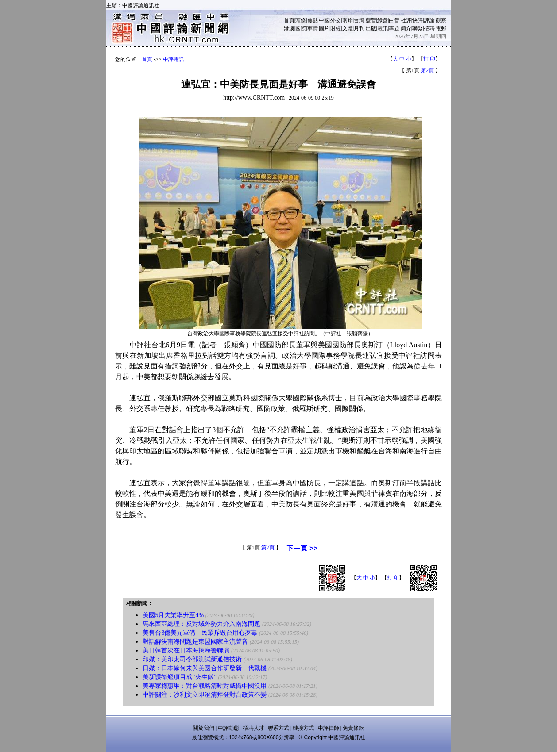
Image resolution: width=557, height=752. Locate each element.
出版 (371, 28)
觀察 (441, 20)
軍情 (312, 28)
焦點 (312, 20)
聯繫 (417, 28)
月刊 (359, 28)
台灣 (359, 20)
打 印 (429, 59)
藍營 (371, 20)
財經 (335, 28)
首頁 (289, 20)
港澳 (289, 28)
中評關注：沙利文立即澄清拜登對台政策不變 (205, 694)
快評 (417, 20)
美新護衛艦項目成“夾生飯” (179, 677)
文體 (347, 28)
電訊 (382, 28)
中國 (324, 20)
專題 (394, 28)
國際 (300, 28)
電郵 (441, 28)
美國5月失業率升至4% (173, 615)
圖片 (324, 28)
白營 (394, 20)
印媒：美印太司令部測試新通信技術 (192, 659)
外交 (335, 20)
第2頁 (427, 70)
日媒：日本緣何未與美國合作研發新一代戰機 (205, 668)
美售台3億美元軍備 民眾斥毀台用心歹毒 (200, 632)
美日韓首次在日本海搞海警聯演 (186, 650)
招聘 (429, 28)
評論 (429, 20)
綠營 (382, 20)
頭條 (300, 20)
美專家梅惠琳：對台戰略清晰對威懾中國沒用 (205, 686)
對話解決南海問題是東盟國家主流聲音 (195, 641)
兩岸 (347, 20)
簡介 (406, 28)
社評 (406, 20)
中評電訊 (173, 59)
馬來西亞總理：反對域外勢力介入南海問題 (201, 624)
